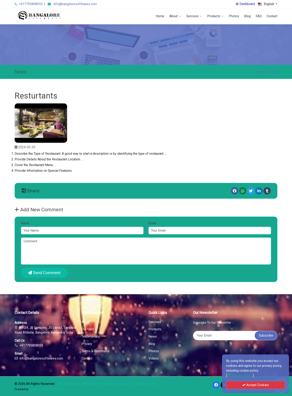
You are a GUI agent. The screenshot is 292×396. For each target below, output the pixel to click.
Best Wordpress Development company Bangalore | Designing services (108, 384)
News (273, 72)
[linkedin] (259, 190)
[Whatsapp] (242, 190)
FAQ (259, 16)
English (266, 4)
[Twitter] (250, 190)
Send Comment (44, 272)
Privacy (87, 344)
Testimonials (91, 336)
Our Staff (88, 329)
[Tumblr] (267, 190)
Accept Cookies (255, 385)
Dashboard (245, 4)
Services (194, 16)
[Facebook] (234, 190)
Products (215, 16)
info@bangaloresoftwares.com (75, 4)
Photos (234, 16)
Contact (272, 16)
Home (160, 16)
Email (152, 223)
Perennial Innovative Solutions (46, 389)
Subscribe (266, 335)
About (175, 16)
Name (25, 223)
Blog (247, 16)
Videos (153, 358)
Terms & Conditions (95, 351)
